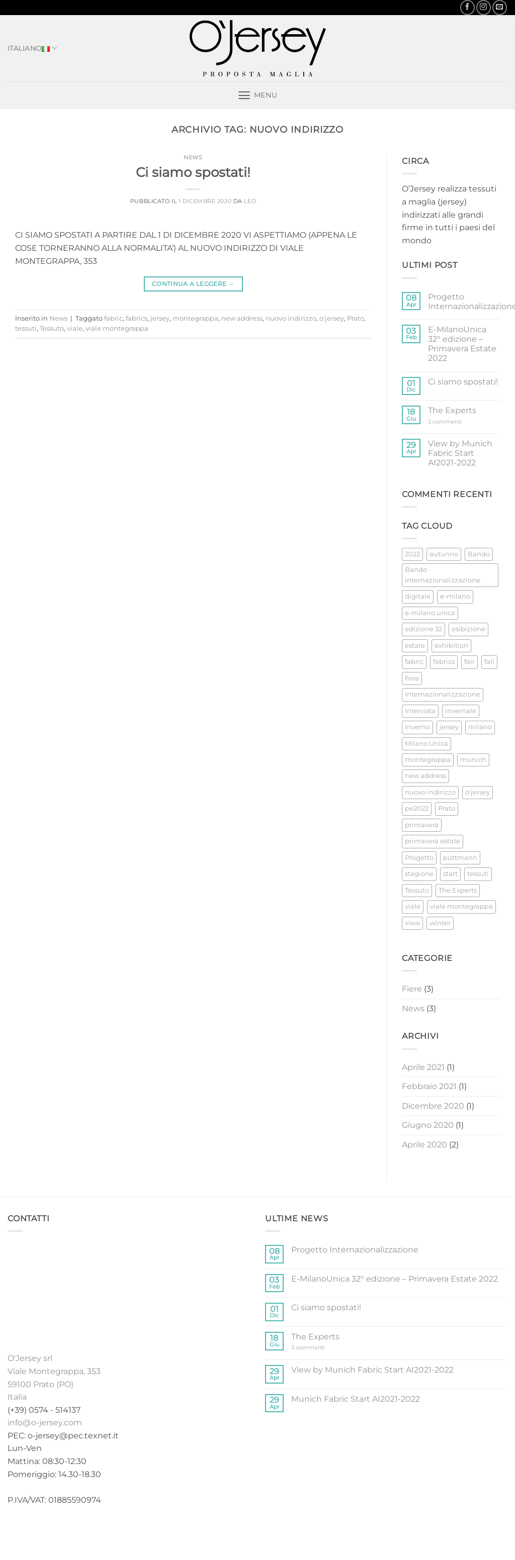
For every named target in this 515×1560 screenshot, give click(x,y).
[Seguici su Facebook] (467, 7)
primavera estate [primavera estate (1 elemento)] (432, 841)
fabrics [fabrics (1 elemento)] (444, 661)
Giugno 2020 (428, 1125)
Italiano (32, 48)
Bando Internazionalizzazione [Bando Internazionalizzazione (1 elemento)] (442, 574)
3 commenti (454, 422)
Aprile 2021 (423, 1067)
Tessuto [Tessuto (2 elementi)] (417, 890)
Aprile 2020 (424, 1144)
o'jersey (331, 318)
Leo (250, 201)
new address (242, 318)
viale (74, 328)
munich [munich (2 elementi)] (473, 759)
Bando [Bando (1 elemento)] (479, 554)
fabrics (136, 318)
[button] (257, 95)
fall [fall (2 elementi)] (489, 661)
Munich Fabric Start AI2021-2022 (355, 1399)
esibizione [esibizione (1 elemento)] (468, 629)
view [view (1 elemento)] (412, 923)
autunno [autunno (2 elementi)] (444, 554)
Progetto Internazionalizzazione (354, 1249)
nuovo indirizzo (291, 318)
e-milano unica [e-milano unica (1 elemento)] (430, 613)
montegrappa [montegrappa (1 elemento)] (428, 759)
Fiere (412, 989)
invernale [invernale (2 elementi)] (460, 711)
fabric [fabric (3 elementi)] (414, 661)
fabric (113, 318)
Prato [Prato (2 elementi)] (446, 808)
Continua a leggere (193, 283)
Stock (248, 1531)
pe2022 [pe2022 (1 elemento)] (416, 808)
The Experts (452, 410)
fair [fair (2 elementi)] (469, 661)
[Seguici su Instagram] (483, 7)
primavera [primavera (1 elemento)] (422, 825)
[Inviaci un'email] (499, 7)
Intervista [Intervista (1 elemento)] (420, 711)
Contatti (337, 1531)
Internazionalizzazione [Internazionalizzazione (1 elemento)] (442, 694)
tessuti (26, 328)
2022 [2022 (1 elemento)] (412, 554)
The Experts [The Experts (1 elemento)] (458, 890)
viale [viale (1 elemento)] (412, 906)
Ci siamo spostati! (193, 172)
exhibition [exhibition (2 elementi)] (451, 645)
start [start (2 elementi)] (450, 874)
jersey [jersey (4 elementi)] (449, 727)
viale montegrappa (116, 328)
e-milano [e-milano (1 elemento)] (455, 596)
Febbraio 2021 (429, 1086)
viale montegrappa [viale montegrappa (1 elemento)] (461, 906)
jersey (159, 318)
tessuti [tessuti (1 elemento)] (478, 874)
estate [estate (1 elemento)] (415, 645)
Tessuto (52, 328)
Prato (355, 318)
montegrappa (195, 318)
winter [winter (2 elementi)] (440, 923)
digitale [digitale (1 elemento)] (418, 596)
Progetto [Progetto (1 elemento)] (419, 857)
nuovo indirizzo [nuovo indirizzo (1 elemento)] (430, 792)
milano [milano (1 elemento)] (480, 727)
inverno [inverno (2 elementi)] (417, 727)
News (193, 157)
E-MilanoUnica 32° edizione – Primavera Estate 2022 (462, 344)
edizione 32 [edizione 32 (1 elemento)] (423, 629)
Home (170, 1531)
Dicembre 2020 (433, 1106)
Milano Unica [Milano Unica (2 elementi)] (426, 743)
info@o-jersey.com (45, 1422)
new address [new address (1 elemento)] (425, 775)
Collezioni (209, 1531)
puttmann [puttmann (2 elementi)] (460, 857)
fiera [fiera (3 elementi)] (412, 678)
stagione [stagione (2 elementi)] (419, 874)
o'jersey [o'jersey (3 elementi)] (477, 792)
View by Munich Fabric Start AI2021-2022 (460, 453)
